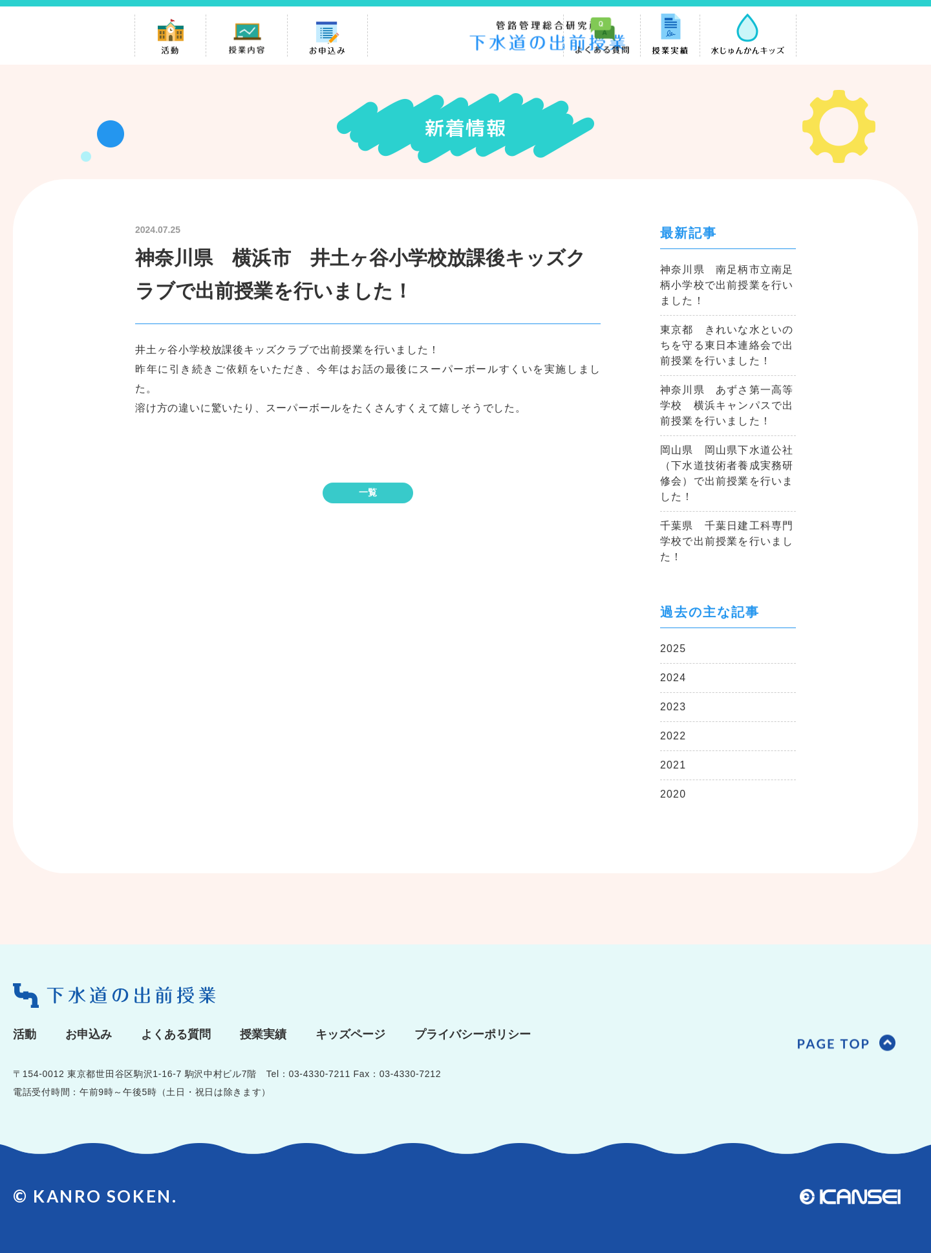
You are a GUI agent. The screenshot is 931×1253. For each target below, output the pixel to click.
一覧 (368, 493)
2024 (673, 678)
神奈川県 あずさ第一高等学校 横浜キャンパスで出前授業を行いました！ (726, 406)
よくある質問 (176, 1034)
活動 (24, 1034)
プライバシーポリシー (472, 1034)
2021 (673, 765)
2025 (673, 649)
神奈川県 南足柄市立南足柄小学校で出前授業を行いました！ (726, 286)
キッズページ (350, 1034)
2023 (673, 707)
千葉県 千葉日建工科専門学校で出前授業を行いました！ (726, 542)
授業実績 (263, 1034)
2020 (673, 794)
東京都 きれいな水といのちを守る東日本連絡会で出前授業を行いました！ (726, 346)
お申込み (88, 1034)
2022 (673, 736)
